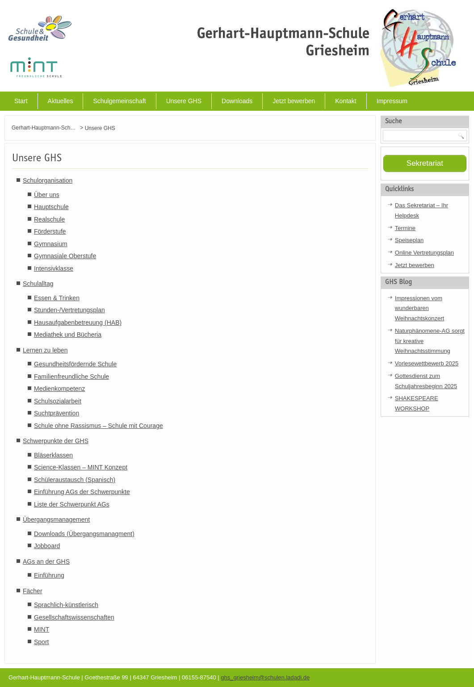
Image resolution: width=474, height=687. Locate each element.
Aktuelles (60, 101)
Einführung (49, 575)
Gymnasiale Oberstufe (65, 256)
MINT (41, 629)
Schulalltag (38, 283)
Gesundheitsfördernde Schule (75, 364)
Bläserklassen (53, 455)
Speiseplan (409, 240)
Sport (41, 641)
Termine (405, 228)
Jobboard (47, 545)
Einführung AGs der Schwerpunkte (82, 491)
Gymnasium (50, 243)
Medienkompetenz (59, 388)
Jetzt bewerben (294, 101)
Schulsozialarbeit (57, 401)
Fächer (32, 591)
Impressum (392, 101)
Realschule (49, 219)
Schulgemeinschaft (119, 101)
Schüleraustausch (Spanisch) (74, 479)
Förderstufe (50, 231)
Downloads (237, 101)
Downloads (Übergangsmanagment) (84, 533)
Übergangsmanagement (56, 519)
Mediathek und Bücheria (67, 334)
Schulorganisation (47, 180)
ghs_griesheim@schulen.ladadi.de (265, 677)
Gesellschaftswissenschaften (74, 617)
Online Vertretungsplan (424, 252)
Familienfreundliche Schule (71, 376)
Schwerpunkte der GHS (55, 440)
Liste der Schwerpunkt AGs (71, 504)
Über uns (46, 194)
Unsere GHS (183, 101)
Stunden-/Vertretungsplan (69, 310)
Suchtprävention (56, 413)
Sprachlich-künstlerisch (66, 604)
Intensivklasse (53, 268)
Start (21, 101)
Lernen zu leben (45, 350)
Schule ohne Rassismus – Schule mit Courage (98, 425)
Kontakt (345, 101)
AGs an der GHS (46, 561)
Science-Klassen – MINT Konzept (80, 467)
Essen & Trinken (57, 298)
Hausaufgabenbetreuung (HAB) (78, 322)
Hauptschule (51, 206)
